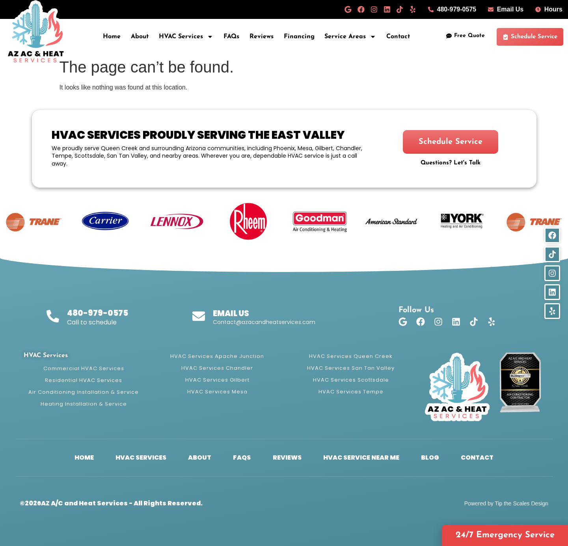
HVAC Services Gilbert (217, 380)
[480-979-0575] (53, 316)
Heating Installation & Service (84, 404)
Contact (398, 37)
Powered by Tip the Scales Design (506, 503)
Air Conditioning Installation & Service (83, 392)
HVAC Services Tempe (351, 391)
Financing (299, 37)
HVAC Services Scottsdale (351, 380)
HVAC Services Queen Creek (351, 356)
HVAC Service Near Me (365, 457)
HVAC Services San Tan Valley (351, 368)
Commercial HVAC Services (83, 368)
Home (112, 37)
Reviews (262, 37)
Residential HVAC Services (83, 380)
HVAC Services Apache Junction (217, 356)
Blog (437, 457)
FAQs (231, 37)
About (140, 37)
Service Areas (350, 37)
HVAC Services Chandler (217, 368)
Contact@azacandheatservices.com (264, 322)
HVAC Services (186, 37)
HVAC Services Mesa (217, 391)
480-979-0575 (97, 313)
